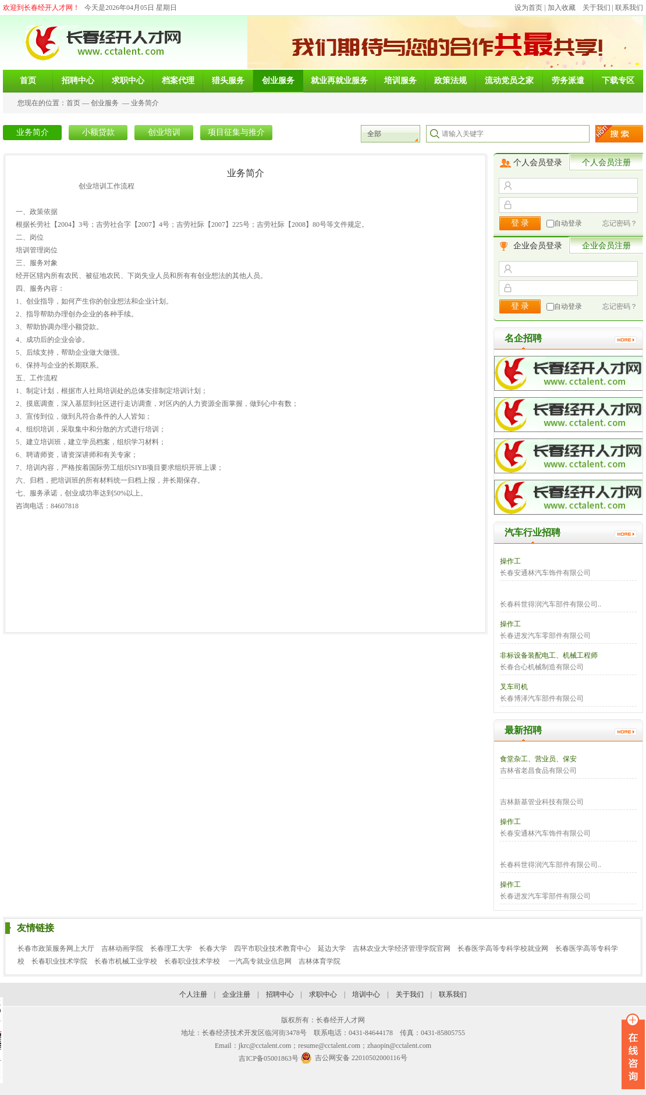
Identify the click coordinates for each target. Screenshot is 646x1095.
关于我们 (596, 7)
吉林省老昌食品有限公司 (538, 770)
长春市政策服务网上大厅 (55, 948)
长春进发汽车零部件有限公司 (545, 636)
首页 (73, 103)
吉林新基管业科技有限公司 (542, 802)
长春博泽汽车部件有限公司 (542, 698)
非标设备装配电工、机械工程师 (549, 655)
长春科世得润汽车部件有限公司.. (550, 604)
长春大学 (213, 948)
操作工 (510, 561)
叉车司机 (514, 687)
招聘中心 (280, 994)
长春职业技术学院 (59, 961)
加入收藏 (562, 7)
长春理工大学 (171, 948)
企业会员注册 (606, 245)
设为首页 (528, 7)
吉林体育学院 (319, 961)
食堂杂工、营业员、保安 (538, 759)
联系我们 (629, 7)
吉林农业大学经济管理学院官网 (401, 948)
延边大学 (332, 948)
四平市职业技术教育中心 (272, 948)
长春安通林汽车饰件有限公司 (545, 573)
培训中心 (366, 994)
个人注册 (193, 994)
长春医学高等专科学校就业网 (502, 948)
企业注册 (236, 994)
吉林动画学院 (122, 948)
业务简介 (145, 103)
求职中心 (323, 994)
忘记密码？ (619, 223)
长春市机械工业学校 (125, 961)
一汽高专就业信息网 (260, 961)
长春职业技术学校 (193, 961)
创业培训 (164, 132)
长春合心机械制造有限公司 (542, 667)
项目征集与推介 (236, 132)
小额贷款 (98, 132)
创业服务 (105, 103)
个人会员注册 (606, 162)
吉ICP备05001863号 (269, 1058)
